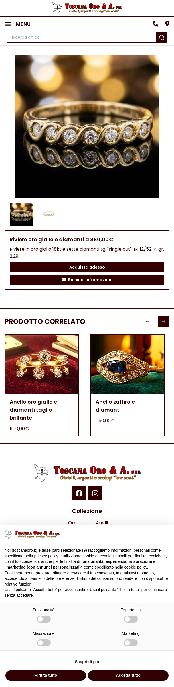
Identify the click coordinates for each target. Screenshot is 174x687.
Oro (72, 523)
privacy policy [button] (46, 556)
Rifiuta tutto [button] (46, 675)
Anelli (102, 523)
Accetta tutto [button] (128, 675)
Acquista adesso (87, 267)
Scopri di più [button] (87, 661)
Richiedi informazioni (87, 280)
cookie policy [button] (135, 567)
